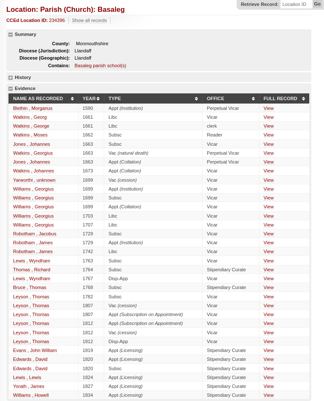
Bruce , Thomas (29, 287)
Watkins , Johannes (33, 170)
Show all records (89, 20)
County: (61, 43)
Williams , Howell (31, 395)
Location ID (294, 4)
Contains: (59, 65)
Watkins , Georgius (33, 152)
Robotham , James (33, 242)
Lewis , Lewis (27, 377)
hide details (10, 35)
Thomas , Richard (31, 269)
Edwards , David (30, 359)
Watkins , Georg (30, 117)
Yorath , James (28, 386)
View (269, 108)
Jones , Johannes (31, 144)
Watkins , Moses (30, 134)
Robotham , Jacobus (35, 233)
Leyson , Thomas (31, 296)
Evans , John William (35, 350)
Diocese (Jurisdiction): (44, 50)
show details (10, 78)
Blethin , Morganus (32, 108)
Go (317, 3)
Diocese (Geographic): (44, 57)
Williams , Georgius (33, 188)
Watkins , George (31, 125)
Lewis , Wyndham (31, 260)
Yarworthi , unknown (34, 180)
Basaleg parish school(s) (101, 65)
